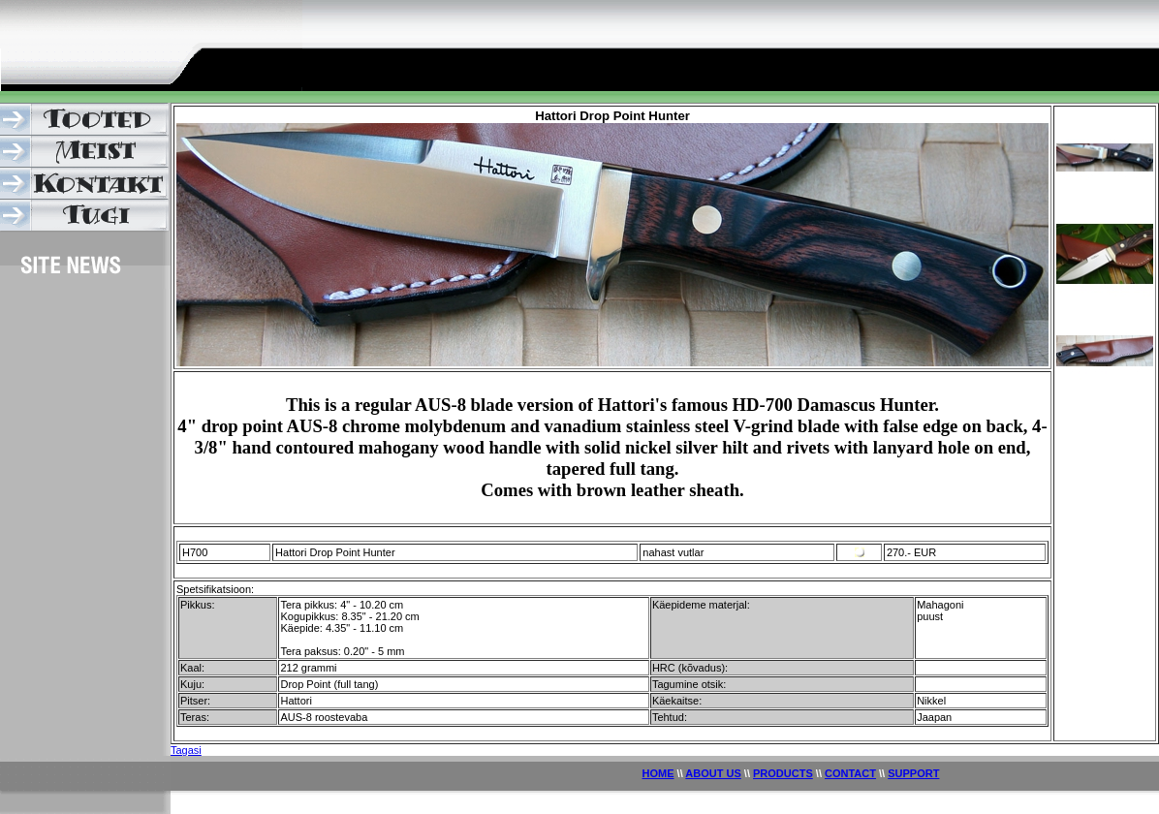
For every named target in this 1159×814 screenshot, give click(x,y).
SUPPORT (913, 773)
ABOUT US (712, 773)
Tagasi (186, 750)
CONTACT (850, 773)
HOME (658, 773)
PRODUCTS (783, 773)
